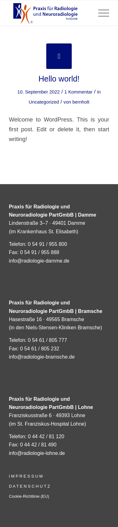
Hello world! (59, 78)
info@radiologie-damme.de (39, 261)
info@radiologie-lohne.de (37, 453)
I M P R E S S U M (25, 476)
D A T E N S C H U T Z (29, 486)
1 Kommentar (78, 91)
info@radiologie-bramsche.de (42, 357)
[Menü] (100, 13)
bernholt (80, 102)
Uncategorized (44, 102)
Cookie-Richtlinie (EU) (29, 496)
